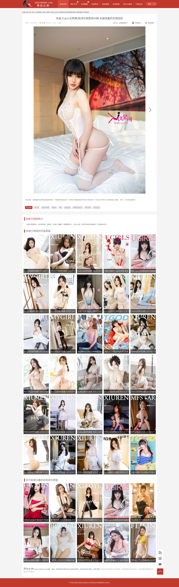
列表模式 (138, 23)
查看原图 (149, 23)
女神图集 (84, 4)
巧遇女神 (138, 4)
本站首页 (63, 4)
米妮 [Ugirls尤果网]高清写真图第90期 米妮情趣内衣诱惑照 (70, 12)
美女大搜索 (127, 4)
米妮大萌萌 (46, 12)
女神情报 (116, 4)
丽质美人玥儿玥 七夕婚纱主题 (62, 560)
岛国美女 (94, 4)
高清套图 (105, 4)
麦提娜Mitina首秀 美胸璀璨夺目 (90, 351)
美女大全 (73, 4)
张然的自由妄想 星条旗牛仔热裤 (36, 520)
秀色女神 (95, 583)
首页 (33, 12)
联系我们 (107, 582)
